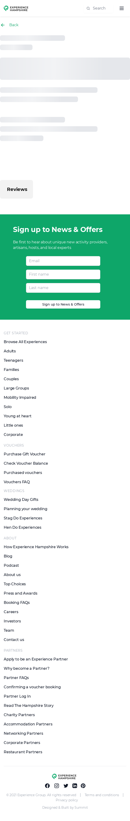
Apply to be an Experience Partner (36, 659)
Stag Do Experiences (23, 518)
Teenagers (13, 360)
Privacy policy (67, 800)
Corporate (13, 434)
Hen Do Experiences (22, 527)
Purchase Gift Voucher (25, 454)
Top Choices (15, 584)
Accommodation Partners (28, 724)
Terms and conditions (102, 795)
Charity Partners (19, 715)
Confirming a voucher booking (32, 687)
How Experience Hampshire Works (36, 547)
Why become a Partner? (26, 668)
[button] (3, 203)
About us (12, 575)
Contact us (14, 639)
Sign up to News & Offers (63, 304)
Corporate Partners (22, 743)
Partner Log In (17, 696)
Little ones (13, 425)
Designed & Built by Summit (65, 807)
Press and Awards (20, 593)
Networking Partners (23, 733)
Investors (12, 621)
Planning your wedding (25, 509)
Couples (11, 379)
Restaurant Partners (23, 752)
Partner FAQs (16, 678)
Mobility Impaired (20, 397)
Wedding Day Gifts (21, 499)
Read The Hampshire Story (29, 705)
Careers (11, 612)
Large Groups (16, 388)
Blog (8, 556)
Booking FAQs (17, 602)
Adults (10, 351)
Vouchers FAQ (17, 482)
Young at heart (18, 416)
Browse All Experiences (25, 342)
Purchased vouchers (23, 472)
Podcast (11, 565)
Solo (7, 407)
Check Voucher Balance (26, 463)
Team (9, 630)
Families (11, 369)
